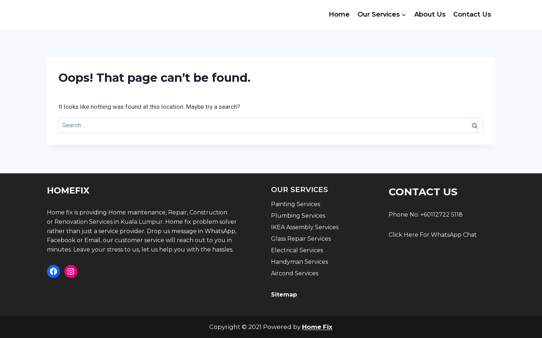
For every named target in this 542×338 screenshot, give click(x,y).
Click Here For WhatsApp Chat (433, 234)
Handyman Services (299, 261)
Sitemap (284, 294)
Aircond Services (294, 273)
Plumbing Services (298, 215)
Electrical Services (297, 250)
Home (339, 14)
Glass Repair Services (301, 238)
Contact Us (472, 14)
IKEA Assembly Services (304, 227)
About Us (430, 14)
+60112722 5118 (441, 214)
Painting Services (295, 204)
